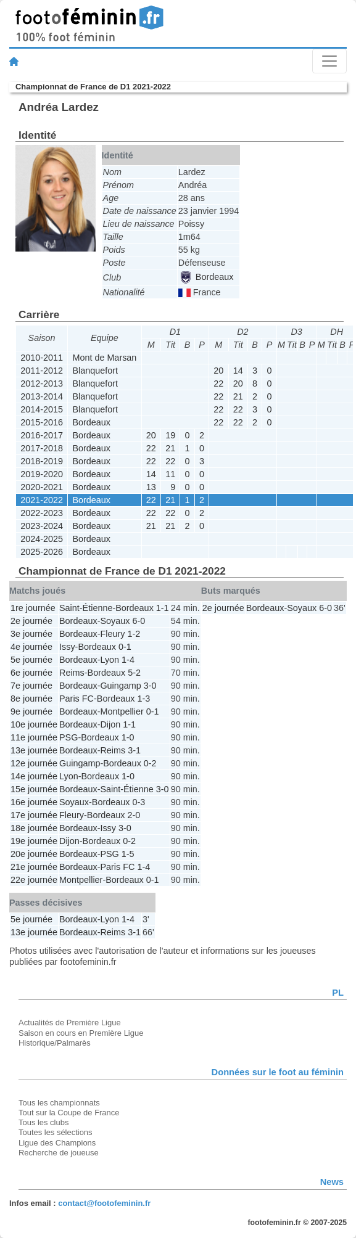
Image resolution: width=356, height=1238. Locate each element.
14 (238, 370)
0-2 (150, 763)
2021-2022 (41, 500)
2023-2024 (41, 526)
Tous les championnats (59, 1102)
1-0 (128, 737)
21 (238, 396)
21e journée (33, 867)
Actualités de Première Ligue (70, 1022)
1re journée (33, 608)
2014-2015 (41, 409)
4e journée (31, 647)
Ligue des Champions (57, 1142)
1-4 (128, 660)
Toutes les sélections (56, 1132)
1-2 (133, 634)
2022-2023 (41, 513)
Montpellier (121, 711)
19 (170, 435)
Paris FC (76, 698)
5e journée (31, 660)
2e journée (31, 621)
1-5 (128, 854)
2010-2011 (41, 358)
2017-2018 (41, 448)
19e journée (33, 841)
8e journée (31, 698)
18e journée (33, 828)
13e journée (33, 750)
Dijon (110, 724)
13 (151, 487)
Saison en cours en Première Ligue (81, 1033)
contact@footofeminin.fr (104, 1203)
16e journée (33, 802)
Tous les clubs (43, 1122)
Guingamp (120, 686)
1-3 (143, 698)
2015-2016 (41, 422)
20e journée (33, 854)
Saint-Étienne (85, 608)
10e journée (33, 724)
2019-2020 (41, 474)
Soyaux (115, 621)
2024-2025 (41, 539)
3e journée (31, 634)
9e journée (31, 711)
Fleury (112, 634)
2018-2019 (41, 461)
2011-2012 (41, 370)
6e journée (31, 673)
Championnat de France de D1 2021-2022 (93, 86)
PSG (68, 737)
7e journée (31, 686)
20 (218, 370)
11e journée (33, 737)
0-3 (138, 802)
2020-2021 (41, 487)
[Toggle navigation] (329, 61)
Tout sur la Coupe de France (69, 1112)
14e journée (33, 776)
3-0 (150, 686)
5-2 (134, 673)
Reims (72, 673)
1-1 (162, 608)
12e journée (33, 763)
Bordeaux (207, 277)
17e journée (33, 815)
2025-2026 (41, 552)
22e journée (33, 880)
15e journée (33, 789)
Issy (67, 647)
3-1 (134, 750)
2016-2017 (41, 435)
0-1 (124, 647)
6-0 (138, 621)
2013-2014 (41, 396)
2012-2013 (41, 383)
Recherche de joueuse (59, 1152)
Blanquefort (95, 370)
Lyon (109, 660)
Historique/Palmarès (55, 1042)
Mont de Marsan (104, 358)
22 (218, 383)
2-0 (133, 815)
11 (170, 474)
